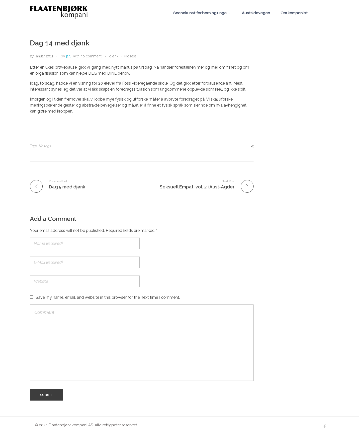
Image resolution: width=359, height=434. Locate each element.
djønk (113, 56)
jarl (68, 56)
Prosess (130, 56)
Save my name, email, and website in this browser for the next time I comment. (108, 297)
